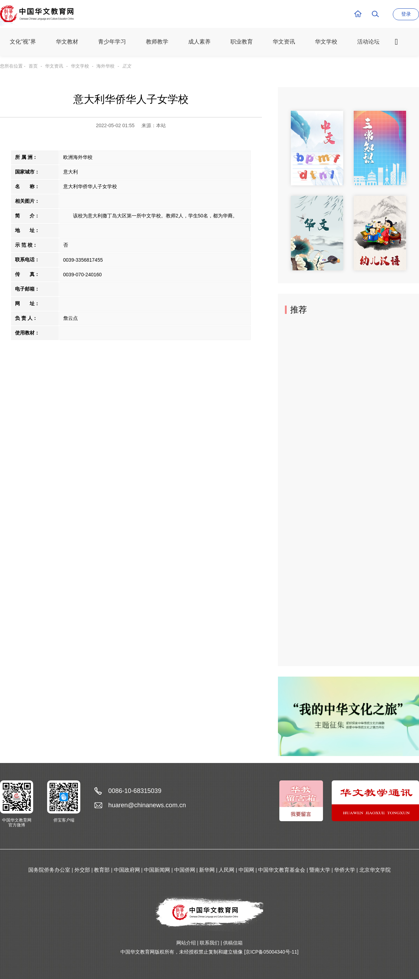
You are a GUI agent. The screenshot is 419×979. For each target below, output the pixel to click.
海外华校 (105, 66)
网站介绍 (186, 943)
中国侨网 (184, 870)
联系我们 (209, 943)
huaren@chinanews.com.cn (147, 805)
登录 (406, 14)
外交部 (82, 870)
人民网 (226, 870)
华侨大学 (344, 870)
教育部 (102, 870)
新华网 (207, 870)
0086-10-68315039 (134, 790)
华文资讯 (54, 66)
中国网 (246, 870)
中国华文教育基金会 (281, 870)
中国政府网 (127, 870)
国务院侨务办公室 (49, 870)
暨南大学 (319, 870)
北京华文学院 (375, 870)
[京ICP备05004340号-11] (271, 952)
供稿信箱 (233, 943)
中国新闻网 (157, 870)
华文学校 (80, 66)
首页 (33, 66)
